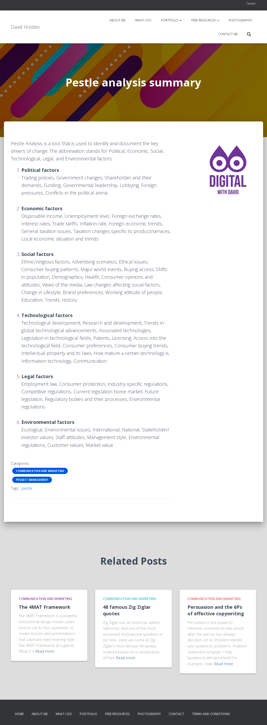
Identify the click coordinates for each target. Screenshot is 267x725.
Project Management (32, 480)
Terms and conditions (211, 714)
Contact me (227, 34)
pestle (27, 488)
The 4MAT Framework (44, 607)
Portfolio (171, 20)
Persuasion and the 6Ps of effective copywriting (215, 610)
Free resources (205, 20)
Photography (240, 20)
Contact (176, 714)
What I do (142, 20)
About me (117, 20)
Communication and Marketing (40, 471)
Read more (44, 651)
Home (19, 714)
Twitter (251, 3)
